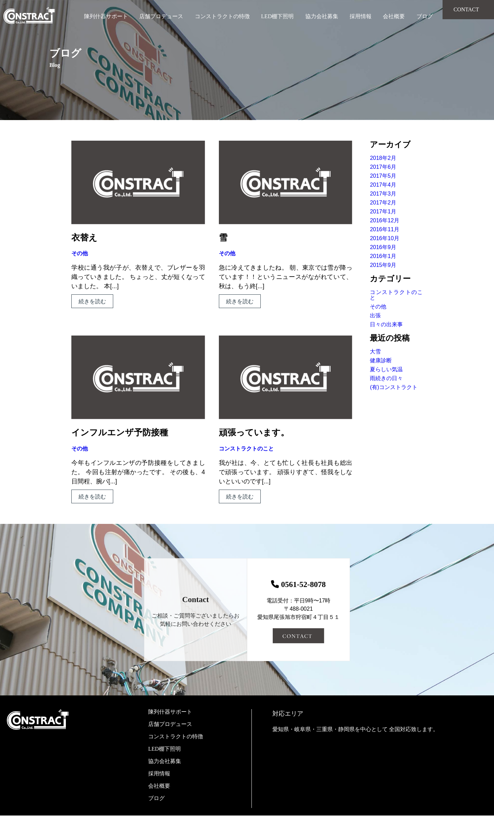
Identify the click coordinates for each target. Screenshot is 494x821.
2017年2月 (383, 203)
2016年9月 (383, 247)
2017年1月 (383, 211)
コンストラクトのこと (246, 448)
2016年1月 (383, 256)
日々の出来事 (386, 324)
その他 (79, 253)
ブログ (424, 16)
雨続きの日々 (386, 378)
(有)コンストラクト (393, 387)
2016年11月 (384, 229)
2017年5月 (383, 176)
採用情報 (361, 16)
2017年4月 (383, 185)
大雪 (375, 351)
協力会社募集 (321, 16)
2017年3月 (383, 194)
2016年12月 (384, 220)
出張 (375, 315)
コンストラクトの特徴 (222, 16)
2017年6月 (383, 167)
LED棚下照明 (277, 16)
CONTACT (466, 9)
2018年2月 (383, 158)
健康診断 (381, 360)
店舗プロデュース (161, 16)
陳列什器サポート (106, 16)
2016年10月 (384, 238)
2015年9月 (383, 265)
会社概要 (394, 16)
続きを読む (92, 301)
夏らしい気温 (386, 369)
